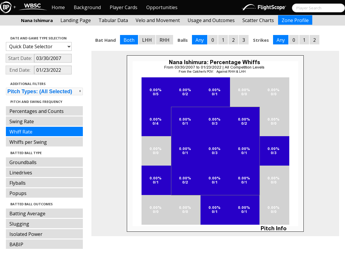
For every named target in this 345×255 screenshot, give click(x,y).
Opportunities (162, 7)
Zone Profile (295, 20)
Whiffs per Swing (28, 142)
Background (87, 7)
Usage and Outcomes (211, 20)
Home (58, 7)
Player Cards (123, 7)
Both (129, 40)
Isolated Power (25, 234)
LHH (147, 40)
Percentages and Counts (36, 111)
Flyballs (17, 183)
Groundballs (23, 162)
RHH (165, 40)
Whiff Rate (20, 132)
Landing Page (75, 20)
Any (200, 40)
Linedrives (20, 172)
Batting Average (27, 213)
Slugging (19, 224)
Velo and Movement (158, 20)
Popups (18, 193)
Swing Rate (21, 121)
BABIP (16, 244)
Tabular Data (113, 20)
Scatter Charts (258, 20)
